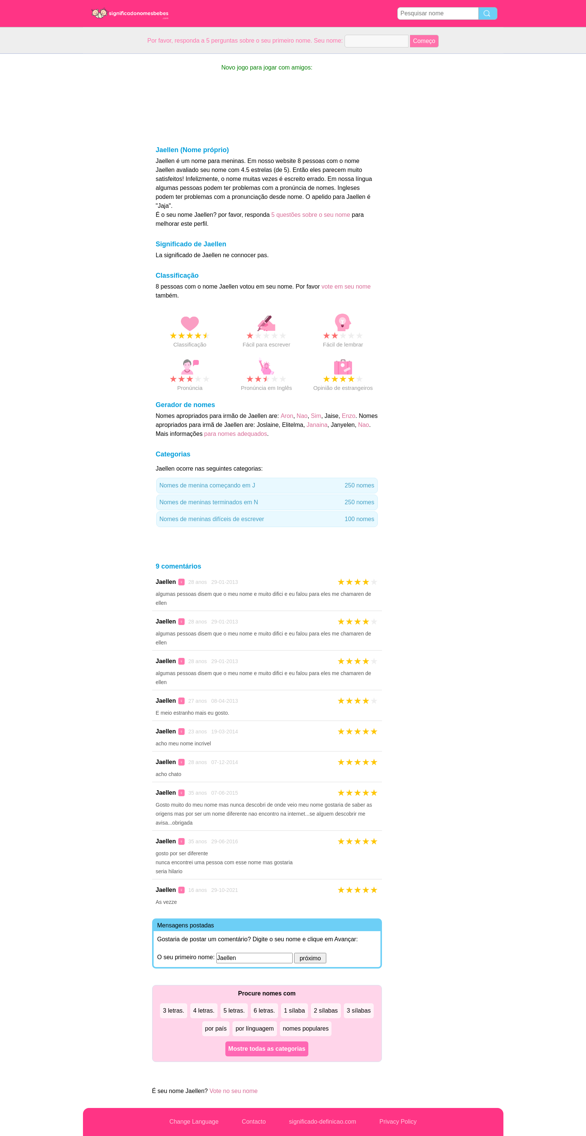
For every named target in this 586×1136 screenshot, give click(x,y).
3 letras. (173, 1010)
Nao (302, 416)
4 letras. (204, 1010)
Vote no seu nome (233, 1091)
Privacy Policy (398, 1121)
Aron (287, 416)
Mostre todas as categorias (266, 1049)
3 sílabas (359, 1010)
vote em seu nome (346, 286)
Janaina (316, 425)
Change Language (194, 1121)
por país (216, 1028)
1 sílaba (294, 1010)
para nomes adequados (235, 434)
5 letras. (234, 1010)
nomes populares (306, 1028)
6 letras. (264, 1010)
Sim (316, 416)
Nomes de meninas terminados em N (267, 502)
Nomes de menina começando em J (267, 485)
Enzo (348, 416)
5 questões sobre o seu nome (310, 215)
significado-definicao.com (322, 1121)
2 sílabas (326, 1010)
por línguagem (254, 1028)
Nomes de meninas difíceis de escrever (267, 519)
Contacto (254, 1121)
